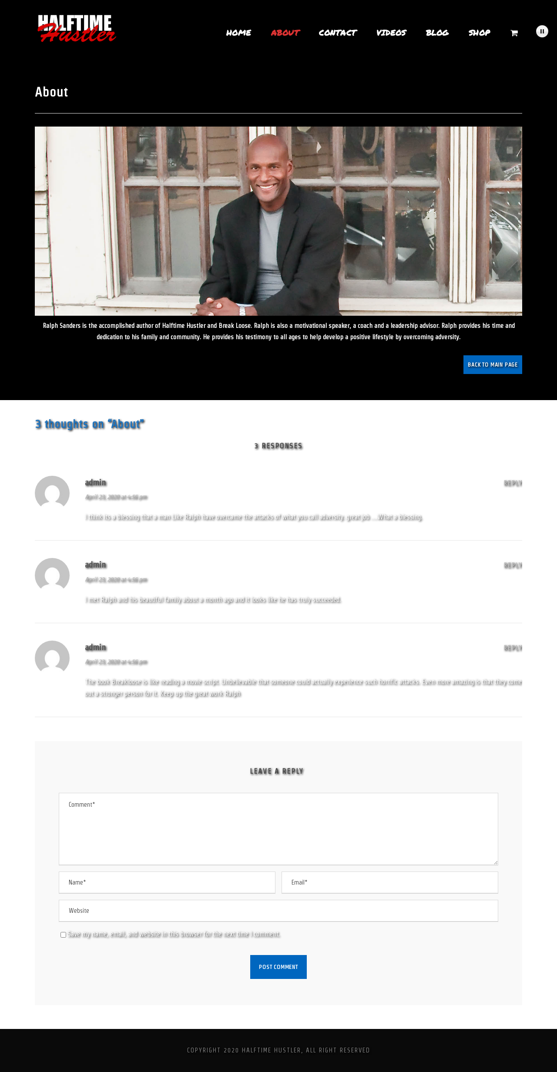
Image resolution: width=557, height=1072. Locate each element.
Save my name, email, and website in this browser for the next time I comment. (173, 934)
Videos (391, 32)
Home (238, 32)
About (285, 32)
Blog (437, 32)
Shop (479, 32)
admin (95, 482)
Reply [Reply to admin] (513, 483)
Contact (337, 32)
